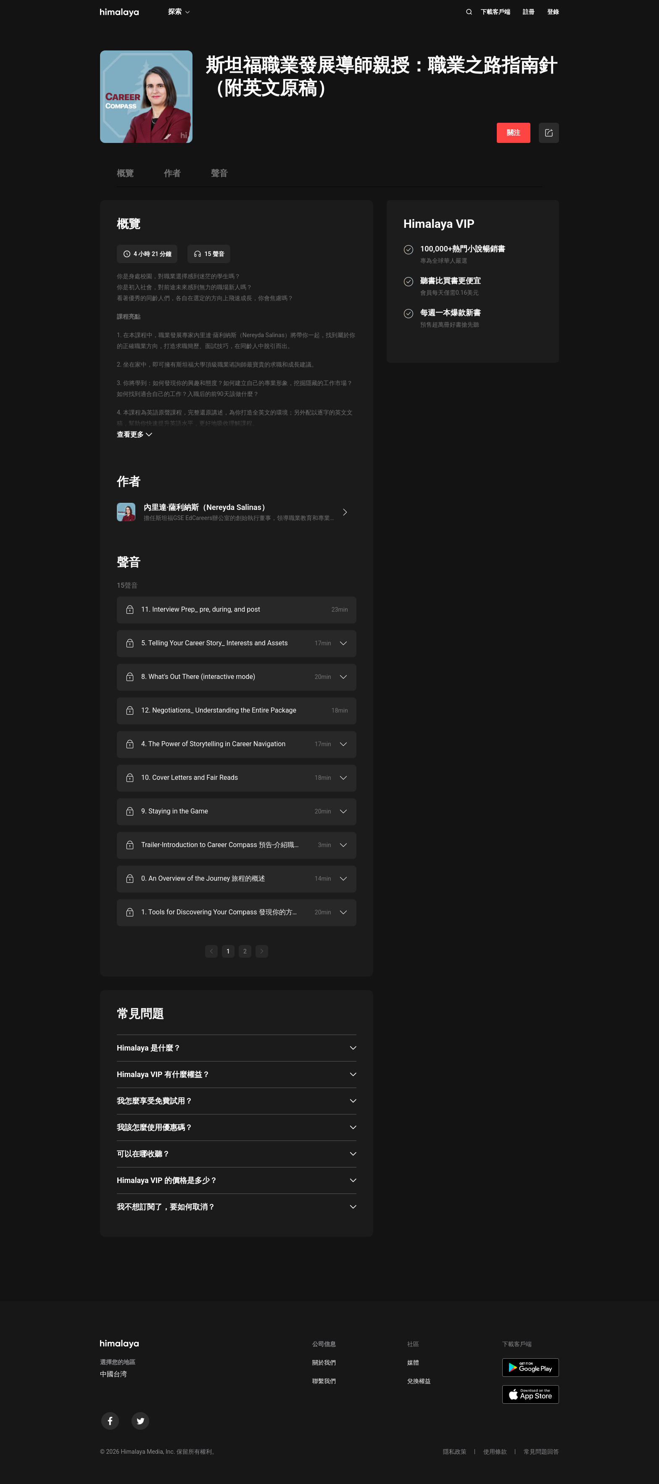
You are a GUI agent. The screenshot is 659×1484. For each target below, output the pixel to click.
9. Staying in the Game (174, 811)
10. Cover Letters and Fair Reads (189, 778)
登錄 (553, 11)
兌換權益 (419, 1381)
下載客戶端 (495, 11)
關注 (513, 133)
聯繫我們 (324, 1381)
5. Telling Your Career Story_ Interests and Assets (214, 643)
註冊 (529, 11)
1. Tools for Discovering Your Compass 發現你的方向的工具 (221, 912)
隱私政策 (455, 1451)
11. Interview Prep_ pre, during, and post (200, 609)
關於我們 (324, 1362)
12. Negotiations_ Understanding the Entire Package (218, 710)
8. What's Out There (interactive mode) (198, 677)
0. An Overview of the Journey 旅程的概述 (203, 878)
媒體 (413, 1362)
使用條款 (495, 1451)
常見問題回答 (541, 1451)
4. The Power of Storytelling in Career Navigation (213, 744)
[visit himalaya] (119, 12)
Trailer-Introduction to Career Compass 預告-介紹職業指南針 (221, 845)
